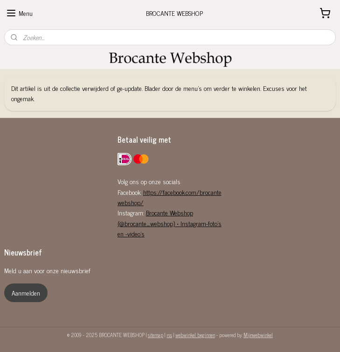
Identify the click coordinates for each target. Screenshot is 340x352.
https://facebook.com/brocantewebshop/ (170, 196)
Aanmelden (26, 292)
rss (169, 335)
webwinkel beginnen (195, 335)
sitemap (155, 335)
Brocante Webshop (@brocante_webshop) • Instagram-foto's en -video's (170, 223)
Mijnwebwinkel (258, 335)
